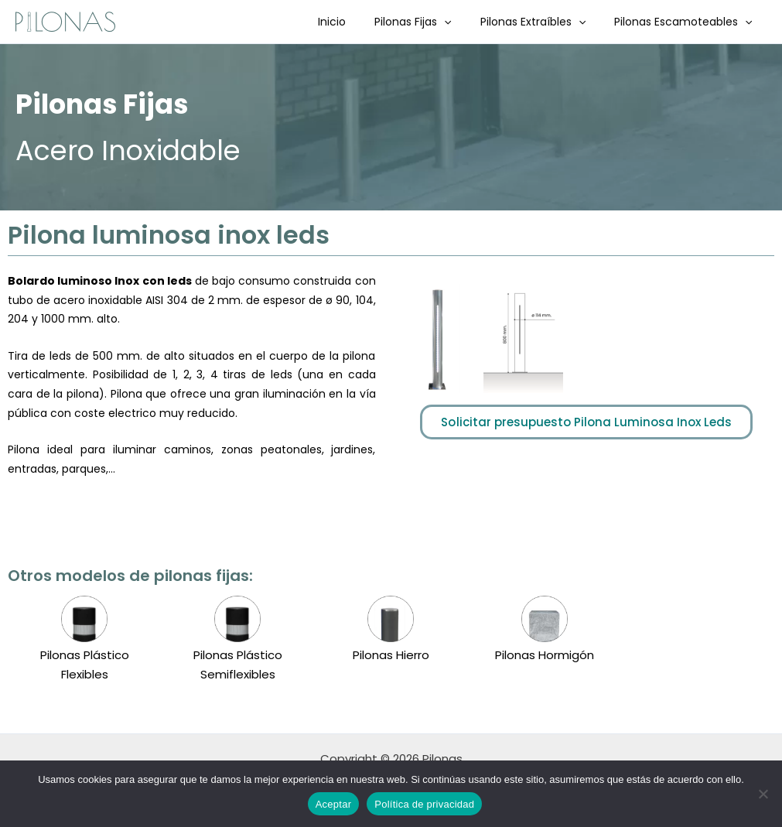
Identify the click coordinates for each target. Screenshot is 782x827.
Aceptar (334, 804)
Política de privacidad (424, 804)
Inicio (357, 21)
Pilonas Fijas (430, 21)
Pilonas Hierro (391, 655)
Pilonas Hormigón (544, 655)
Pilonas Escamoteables (687, 21)
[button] (462, 21)
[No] (762, 793)
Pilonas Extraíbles (543, 21)
